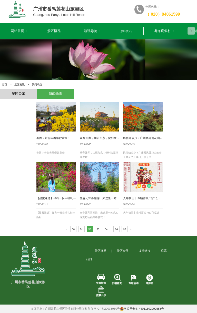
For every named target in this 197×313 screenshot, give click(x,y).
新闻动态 (55, 94)
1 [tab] (93, 72)
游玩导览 (91, 31)
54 (106, 229)
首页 (4, 84)
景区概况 (55, 31)
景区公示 (18, 94)
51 (81, 229)
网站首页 (18, 31)
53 (97, 229)
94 (116, 229)
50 (73, 229)
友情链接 (144, 250)
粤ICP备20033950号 (107, 308)
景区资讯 (127, 31)
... (112, 229)
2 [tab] (103, 72)
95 (124, 229)
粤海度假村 (164, 31)
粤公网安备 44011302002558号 (142, 309)
